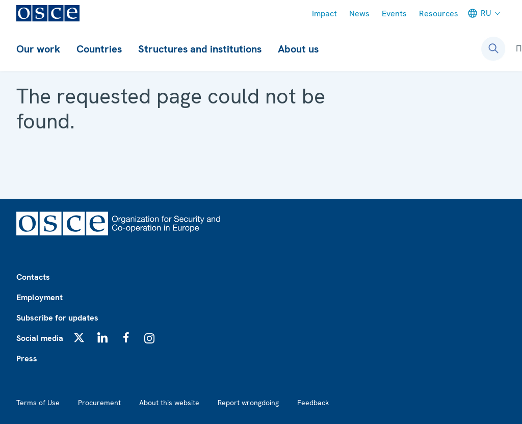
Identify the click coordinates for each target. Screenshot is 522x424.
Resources (438, 13)
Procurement (99, 402)
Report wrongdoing (248, 402)
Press (26, 358)
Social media (39, 338)
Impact (324, 13)
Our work (38, 49)
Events (394, 13)
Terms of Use (38, 402)
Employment (39, 297)
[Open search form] (493, 49)
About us (298, 49)
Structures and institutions (200, 49)
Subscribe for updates (57, 317)
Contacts (33, 277)
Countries (99, 49)
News (359, 13)
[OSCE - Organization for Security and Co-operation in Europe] (48, 13)
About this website (169, 402)
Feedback (313, 402)
